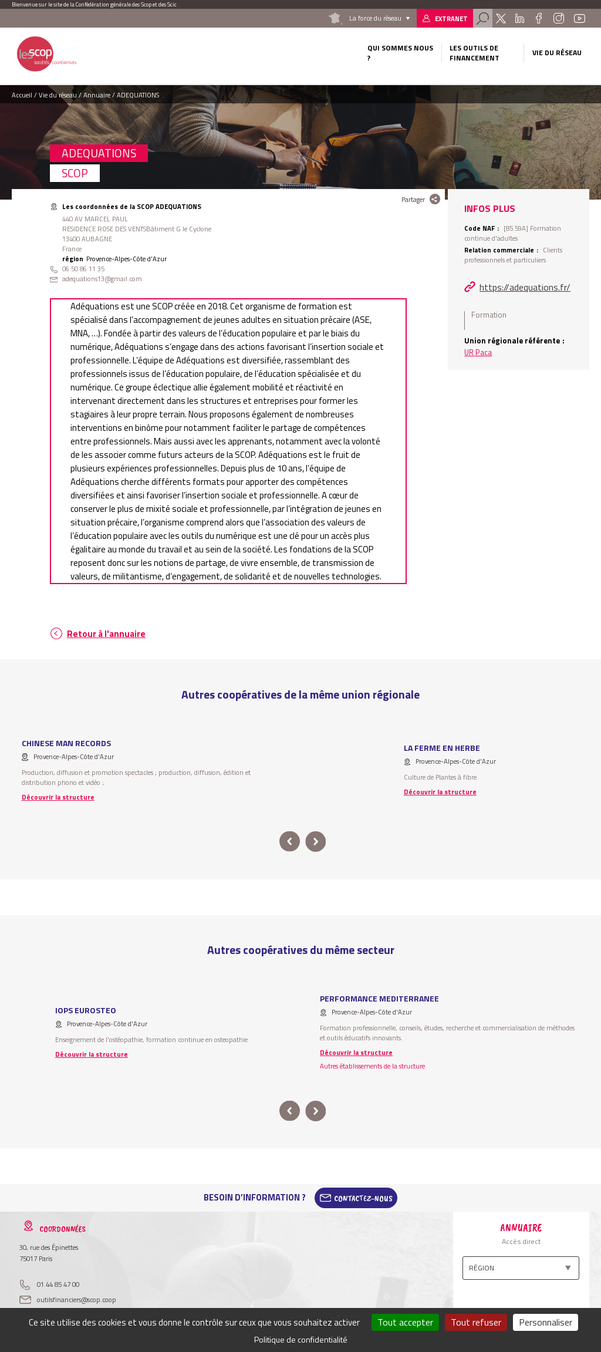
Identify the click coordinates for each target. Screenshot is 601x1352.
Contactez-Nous (363, 1197)
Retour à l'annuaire (106, 633)
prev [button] (289, 841)
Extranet (451, 18)
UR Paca (478, 352)
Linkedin (519, 18)
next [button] (315, 841)
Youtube (579, 18)
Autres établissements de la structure (372, 1066)
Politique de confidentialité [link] (300, 1339)
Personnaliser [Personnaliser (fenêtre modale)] (545, 1322)
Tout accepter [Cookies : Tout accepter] (405, 1322)
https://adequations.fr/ (525, 287)
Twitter (500, 18)
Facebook (538, 18)
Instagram (558, 18)
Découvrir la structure (58, 797)
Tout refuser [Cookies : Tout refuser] (476, 1322)
